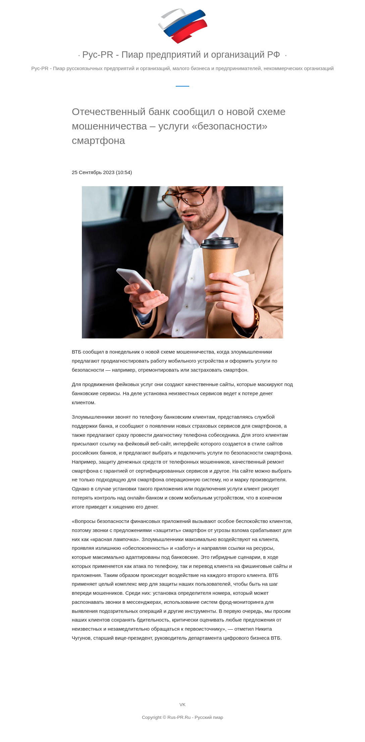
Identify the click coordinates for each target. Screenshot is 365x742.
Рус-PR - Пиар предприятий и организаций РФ (181, 54)
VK (182, 704)
